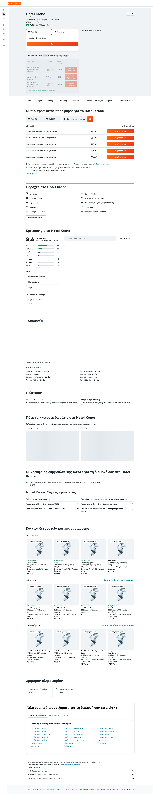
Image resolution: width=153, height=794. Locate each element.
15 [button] (68, 62)
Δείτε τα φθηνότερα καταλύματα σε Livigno (119, 580)
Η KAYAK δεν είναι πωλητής (81, 771)
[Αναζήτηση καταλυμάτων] (3, 14)
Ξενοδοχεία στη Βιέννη (38, 731)
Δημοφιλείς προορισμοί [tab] (37, 715)
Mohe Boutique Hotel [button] (61, 651)
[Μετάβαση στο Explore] (3, 25)
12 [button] (52, 62)
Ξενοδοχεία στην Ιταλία (70, 789)
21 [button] (63, 67)
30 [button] (73, 72)
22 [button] (68, 67)
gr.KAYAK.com (30, 789)
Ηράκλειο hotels (36, 743)
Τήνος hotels (101, 743)
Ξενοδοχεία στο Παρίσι (105, 737)
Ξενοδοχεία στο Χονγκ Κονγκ (40, 734)
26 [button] (53, 72)
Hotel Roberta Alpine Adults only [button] (38, 651)
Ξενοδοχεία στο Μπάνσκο (72, 737)
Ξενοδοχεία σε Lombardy (86, 789)
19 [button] (52, 67)
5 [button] (52, 57)
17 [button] (42, 67)
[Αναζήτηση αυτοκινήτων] (3, 19)
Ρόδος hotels (68, 743)
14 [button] (63, 62)
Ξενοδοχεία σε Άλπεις (102, 789)
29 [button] (68, 72)
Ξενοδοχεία (40, 789)
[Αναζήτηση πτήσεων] (3, 10)
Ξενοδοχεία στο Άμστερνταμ (73, 728)
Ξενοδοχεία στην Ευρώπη (53, 789)
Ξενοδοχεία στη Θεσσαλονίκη (74, 734)
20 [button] (58, 67)
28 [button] (63, 72)
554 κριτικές (44, 25)
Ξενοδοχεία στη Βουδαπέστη (107, 731)
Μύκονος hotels (102, 740)
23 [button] (73, 67)
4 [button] (47, 57)
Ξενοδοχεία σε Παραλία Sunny (74, 740)
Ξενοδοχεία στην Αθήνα (105, 728)
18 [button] (47, 67)
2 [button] (73, 52)
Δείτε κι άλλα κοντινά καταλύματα (122, 535)
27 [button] (58, 72)
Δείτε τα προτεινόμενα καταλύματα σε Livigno (118, 625)
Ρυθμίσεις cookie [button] (32, 174)
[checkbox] (36, 301)
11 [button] (47, 62)
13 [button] (58, 62)
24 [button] (42, 72)
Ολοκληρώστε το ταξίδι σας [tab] (58, 715)
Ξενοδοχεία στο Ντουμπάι (39, 737)
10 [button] (42, 62)
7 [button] (62, 57)
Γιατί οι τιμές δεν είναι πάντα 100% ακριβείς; (81, 778)
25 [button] (47, 72)
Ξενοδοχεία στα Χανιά (104, 734)
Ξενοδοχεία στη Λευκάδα (72, 731)
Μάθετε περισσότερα (101, 164)
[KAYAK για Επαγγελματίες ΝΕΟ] (3, 34)
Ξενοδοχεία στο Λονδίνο (39, 740)
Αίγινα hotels (35, 746)
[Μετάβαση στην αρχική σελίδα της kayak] (14, 3)
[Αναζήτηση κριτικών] (92, 238)
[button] (3, 3)
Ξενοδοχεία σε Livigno (118, 789)
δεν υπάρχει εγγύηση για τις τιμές (71, 764)
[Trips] (3, 40)
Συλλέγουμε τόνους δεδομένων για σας (81, 774)
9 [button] (73, 57)
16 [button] (73, 62)
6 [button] (57, 57)
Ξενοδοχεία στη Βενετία (39, 728)
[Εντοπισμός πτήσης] (3, 29)
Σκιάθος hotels (69, 746)
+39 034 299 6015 (33, 22)
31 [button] (42, 77)
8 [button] (67, 57)
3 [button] (42, 57)
